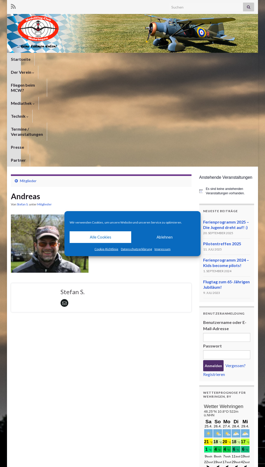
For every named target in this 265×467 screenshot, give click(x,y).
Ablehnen (165, 237)
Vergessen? (235, 277)
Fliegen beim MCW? (89, 59)
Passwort (212, 257)
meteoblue (212, 431)
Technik (156, 59)
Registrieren (214, 286)
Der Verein (50, 59)
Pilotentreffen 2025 (222, 155)
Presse (239, 59)
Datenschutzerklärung (136, 249)
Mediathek (128, 59)
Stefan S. (22, 116)
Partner (18, 72)
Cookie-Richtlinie (106, 249)
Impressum (162, 249)
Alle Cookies (100, 237)
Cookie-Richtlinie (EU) (236, 456)
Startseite (21, 59)
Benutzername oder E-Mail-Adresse (224, 237)
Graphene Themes (52, 461)
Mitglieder (28, 93)
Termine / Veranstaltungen (198, 59)
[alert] (226, 103)
